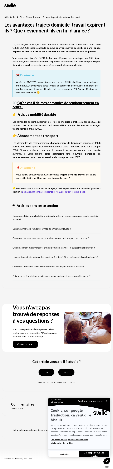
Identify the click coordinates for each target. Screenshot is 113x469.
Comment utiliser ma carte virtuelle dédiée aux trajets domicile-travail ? (48, 266)
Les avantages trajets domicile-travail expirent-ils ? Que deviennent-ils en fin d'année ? (55, 257)
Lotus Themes (28, 459)
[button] (105, 5)
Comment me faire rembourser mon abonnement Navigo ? (42, 228)
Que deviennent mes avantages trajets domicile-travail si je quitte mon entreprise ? (54, 247)
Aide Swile (9, 17)
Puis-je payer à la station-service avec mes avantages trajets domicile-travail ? (51, 275)
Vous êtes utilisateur (30, 17)
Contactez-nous (25, 344)
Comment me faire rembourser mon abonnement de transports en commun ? (51, 238)
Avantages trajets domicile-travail (63, 17)
